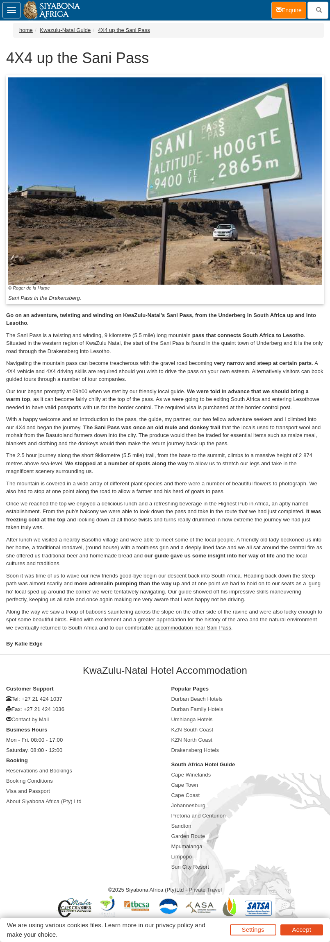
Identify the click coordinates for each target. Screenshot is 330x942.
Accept (301, 929)
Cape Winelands (191, 775)
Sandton (181, 826)
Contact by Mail (30, 719)
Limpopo (181, 857)
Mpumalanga (187, 846)
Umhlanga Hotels (192, 719)
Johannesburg (188, 805)
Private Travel (205, 890)
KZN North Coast (191, 740)
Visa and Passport (28, 791)
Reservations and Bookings (39, 771)
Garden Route (188, 836)
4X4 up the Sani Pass (124, 30)
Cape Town (184, 785)
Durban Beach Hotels (197, 699)
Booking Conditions (29, 781)
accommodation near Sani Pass (193, 628)
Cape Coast (185, 795)
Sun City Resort (190, 867)
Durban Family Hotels (197, 709)
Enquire (291, 10)
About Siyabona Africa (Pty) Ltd (44, 801)
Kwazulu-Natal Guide (65, 30)
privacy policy (174, 925)
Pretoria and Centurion (198, 816)
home (26, 30)
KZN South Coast (192, 730)
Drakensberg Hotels (195, 750)
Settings (253, 929)
